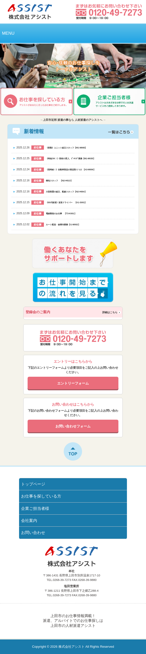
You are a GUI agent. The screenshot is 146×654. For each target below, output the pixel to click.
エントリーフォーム (73, 383)
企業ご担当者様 (35, 508)
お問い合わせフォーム (73, 426)
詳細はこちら (109, 312)
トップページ (33, 484)
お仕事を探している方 (41, 496)
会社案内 (29, 520)
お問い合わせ (33, 532)
